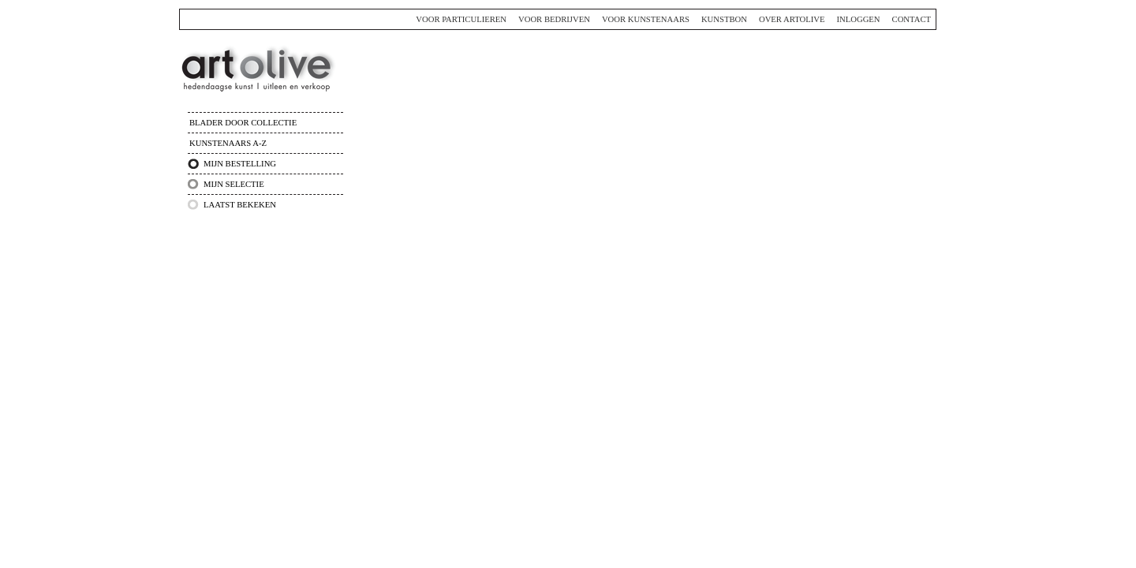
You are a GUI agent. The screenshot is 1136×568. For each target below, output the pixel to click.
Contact (911, 19)
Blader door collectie (243, 122)
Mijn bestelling (240, 163)
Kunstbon (724, 19)
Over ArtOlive (792, 19)
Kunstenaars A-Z (228, 143)
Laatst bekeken (240, 204)
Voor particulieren (461, 19)
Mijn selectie (234, 184)
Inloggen (858, 19)
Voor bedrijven (554, 19)
